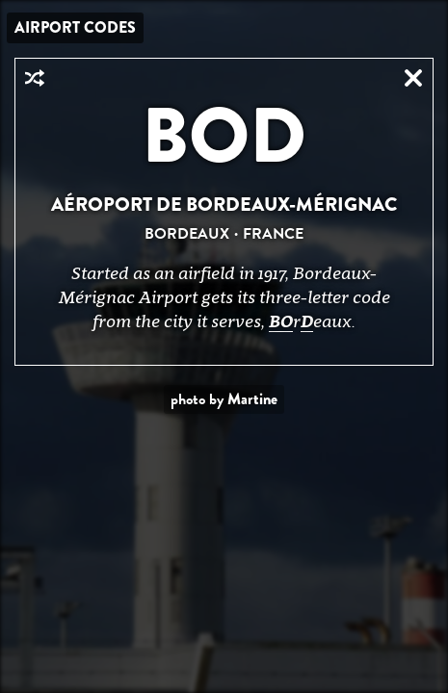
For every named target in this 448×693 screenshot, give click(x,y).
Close (413, 78)
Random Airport (34, 78)
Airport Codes (75, 27)
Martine (252, 399)
